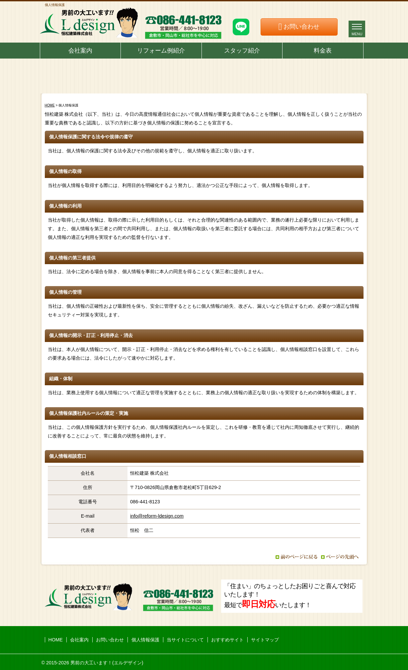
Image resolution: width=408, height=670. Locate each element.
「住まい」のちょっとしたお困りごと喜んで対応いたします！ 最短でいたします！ (290, 596)
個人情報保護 (145, 639)
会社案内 (80, 50)
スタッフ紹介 (242, 50)
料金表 (323, 50)
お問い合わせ (301, 26)
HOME (50, 105)
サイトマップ (265, 639)
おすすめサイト (227, 639)
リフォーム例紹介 (161, 50)
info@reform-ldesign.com (157, 516)
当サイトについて (185, 639)
